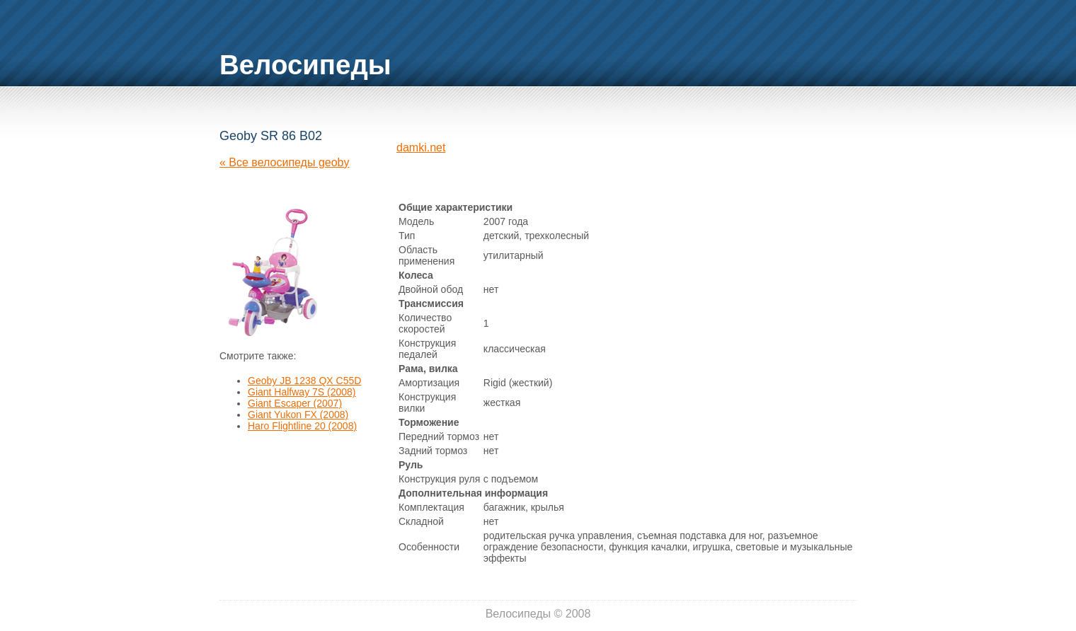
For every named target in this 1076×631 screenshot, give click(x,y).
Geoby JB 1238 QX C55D (304, 380)
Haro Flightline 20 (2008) (302, 426)
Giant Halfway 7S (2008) (302, 392)
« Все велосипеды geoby (284, 162)
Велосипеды (305, 65)
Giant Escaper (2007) (295, 403)
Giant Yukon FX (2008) (298, 414)
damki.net (420, 147)
